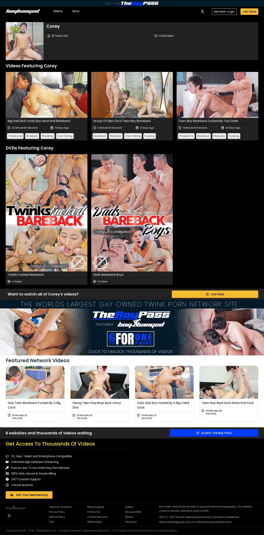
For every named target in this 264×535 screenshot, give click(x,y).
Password (130, 521)
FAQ (51, 521)
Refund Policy (57, 516)
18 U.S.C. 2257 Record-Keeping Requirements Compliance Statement (199, 517)
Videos (58, 11)
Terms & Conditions (60, 507)
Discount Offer (133, 512)
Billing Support (95, 507)
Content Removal (97, 516)
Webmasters (94, 521)
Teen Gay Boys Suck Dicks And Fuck (227, 403)
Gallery (129, 507)
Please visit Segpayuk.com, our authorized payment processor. (195, 522)
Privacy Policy (57, 512)
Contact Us (93, 512)
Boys (75, 11)
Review (129, 516)
